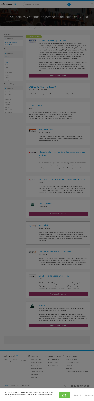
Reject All (77, 395)
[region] (47, 394)
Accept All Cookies (64, 395)
